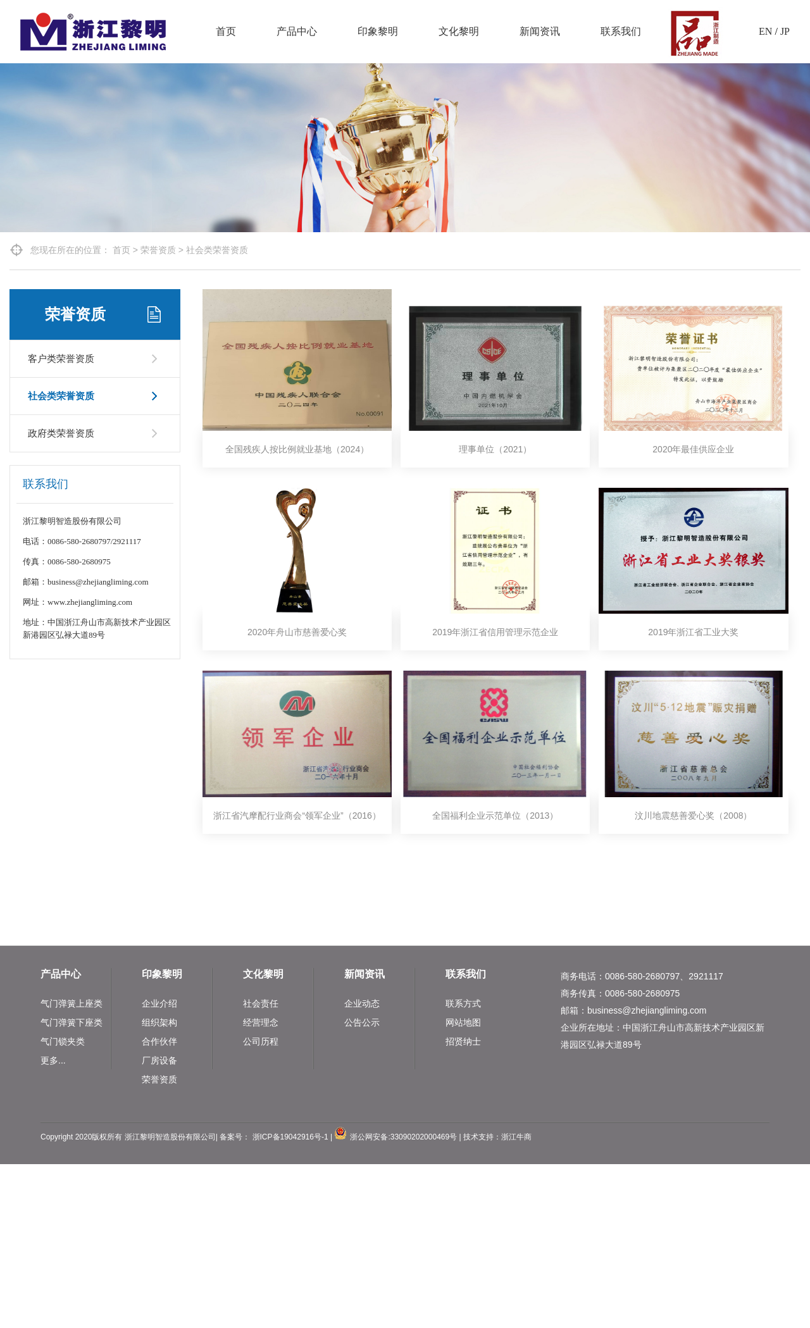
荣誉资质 (158, 250)
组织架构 (159, 1022)
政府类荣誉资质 (61, 433)
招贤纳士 (463, 1041)
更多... (53, 1060)
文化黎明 (459, 31)
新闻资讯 (540, 31)
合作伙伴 (159, 1041)
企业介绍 (159, 1003)
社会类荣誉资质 (217, 250)
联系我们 (621, 31)
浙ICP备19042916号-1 (290, 1137)
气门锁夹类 (62, 1041)
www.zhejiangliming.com (89, 602)
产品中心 (297, 31)
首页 (226, 31)
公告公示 (362, 1022)
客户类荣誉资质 (61, 359)
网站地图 (463, 1022)
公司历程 (260, 1041)
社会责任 (260, 1003)
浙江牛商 (516, 1137)
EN (765, 31)
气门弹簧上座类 (71, 1003)
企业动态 (362, 1003)
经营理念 (260, 1022)
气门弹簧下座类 (71, 1022)
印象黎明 (378, 31)
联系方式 (463, 1003)
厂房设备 (159, 1060)
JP (785, 31)
